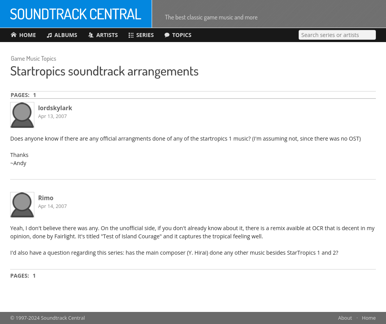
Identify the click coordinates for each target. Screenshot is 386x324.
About (345, 318)
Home (369, 318)
